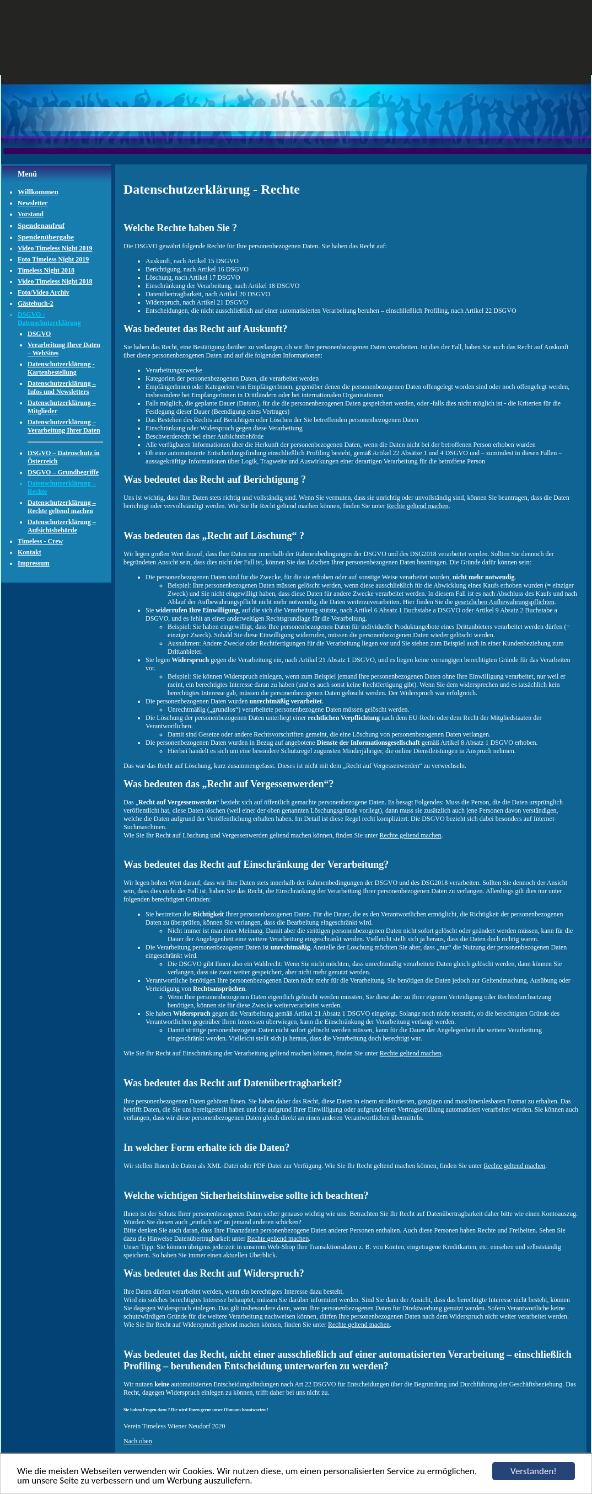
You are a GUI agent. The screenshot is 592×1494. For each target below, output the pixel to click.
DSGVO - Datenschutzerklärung (49, 319)
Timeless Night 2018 (46, 270)
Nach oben (137, 1441)
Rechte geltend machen (418, 506)
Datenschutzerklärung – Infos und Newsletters (62, 388)
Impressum (34, 563)
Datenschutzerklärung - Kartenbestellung (61, 368)
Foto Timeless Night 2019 (53, 259)
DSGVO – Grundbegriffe (63, 472)
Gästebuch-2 (35, 303)
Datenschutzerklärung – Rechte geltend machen (62, 507)
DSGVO (39, 334)
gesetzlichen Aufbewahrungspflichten (505, 602)
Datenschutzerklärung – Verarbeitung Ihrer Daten (64, 426)
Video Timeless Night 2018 (55, 281)
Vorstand (31, 214)
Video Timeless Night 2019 (55, 248)
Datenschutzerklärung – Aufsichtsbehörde (62, 526)
